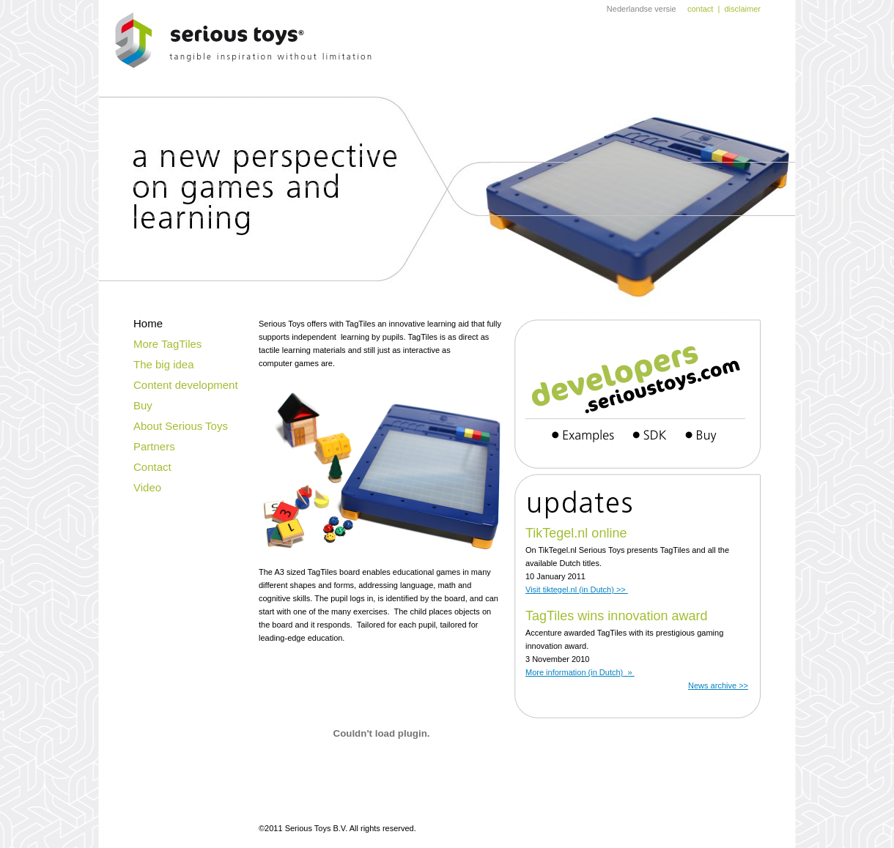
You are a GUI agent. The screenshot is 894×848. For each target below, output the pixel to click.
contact (700, 8)
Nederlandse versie (641, 8)
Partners (154, 446)
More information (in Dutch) (580, 672)
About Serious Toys (180, 426)
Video (147, 487)
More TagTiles (167, 344)
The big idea (163, 364)
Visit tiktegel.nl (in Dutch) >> (576, 589)
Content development (185, 385)
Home (148, 323)
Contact (152, 467)
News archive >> (718, 685)
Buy (142, 405)
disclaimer (742, 8)
